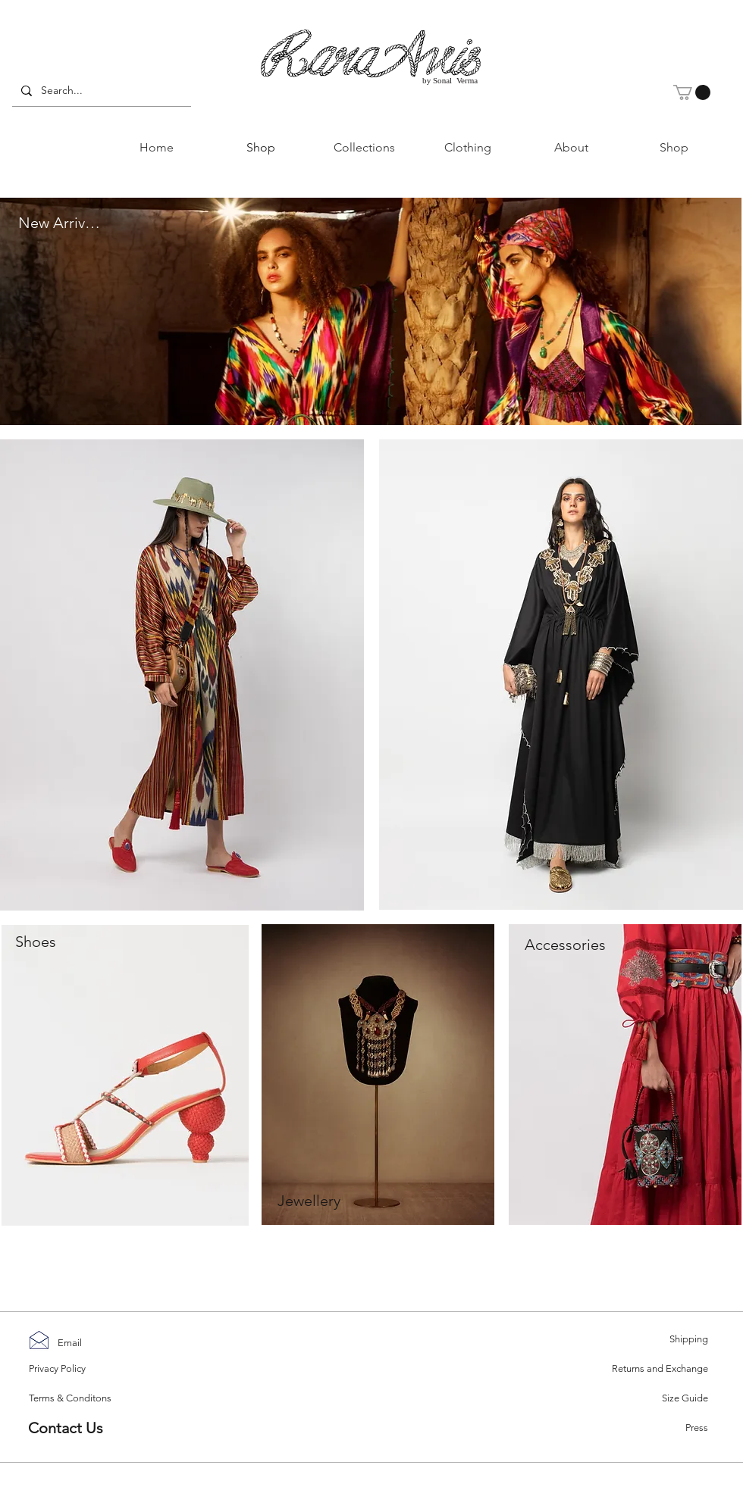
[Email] (72, 1343)
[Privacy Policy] (62, 1369)
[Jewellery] (308, 1200)
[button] (691, 92)
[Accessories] (565, 944)
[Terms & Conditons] (78, 1398)
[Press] (654, 1428)
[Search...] (100, 90)
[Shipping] (654, 1340)
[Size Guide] (654, 1399)
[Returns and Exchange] (654, 1369)
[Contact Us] (82, 1428)
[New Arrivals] (60, 223)
